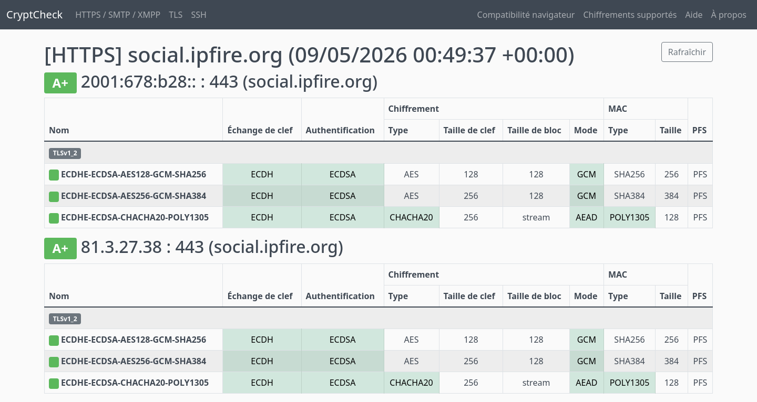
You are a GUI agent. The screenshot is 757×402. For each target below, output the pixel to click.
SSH (198, 14)
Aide (693, 14)
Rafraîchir (687, 52)
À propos (728, 14)
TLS (175, 14)
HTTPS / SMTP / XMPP (117, 14)
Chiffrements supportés (630, 14)
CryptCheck (34, 14)
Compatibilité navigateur (526, 14)
